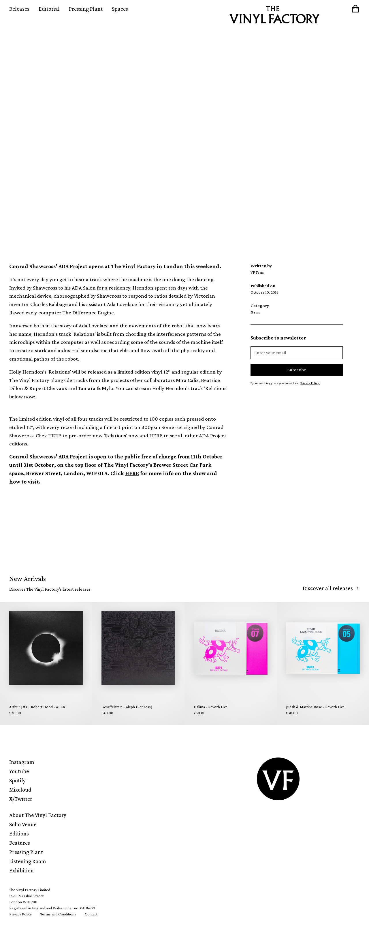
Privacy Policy (20, 914)
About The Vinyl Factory (37, 815)
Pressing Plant (86, 8)
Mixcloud (20, 789)
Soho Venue (22, 824)
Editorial (49, 8)
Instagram (21, 762)
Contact (91, 914)
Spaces (120, 8)
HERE (54, 435)
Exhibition (21, 870)
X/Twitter (20, 799)
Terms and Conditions (58, 914)
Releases (19, 8)
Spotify (17, 780)
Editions (19, 833)
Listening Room (27, 861)
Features (19, 842)
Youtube (19, 771)
